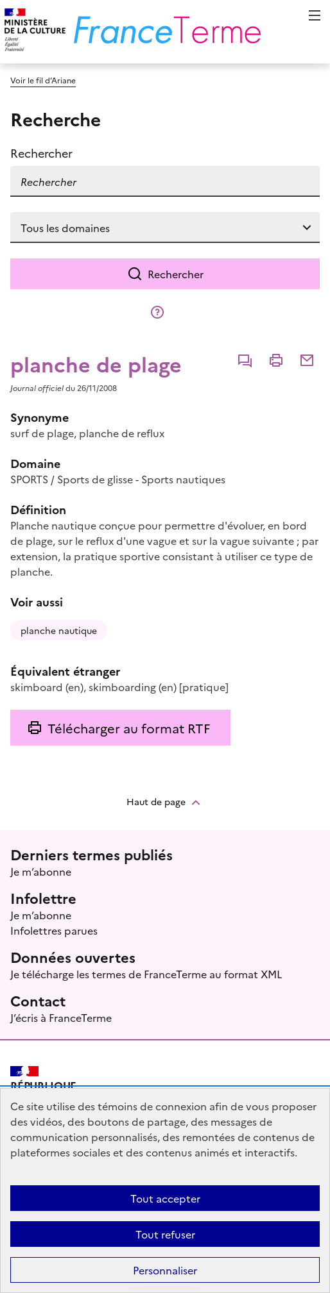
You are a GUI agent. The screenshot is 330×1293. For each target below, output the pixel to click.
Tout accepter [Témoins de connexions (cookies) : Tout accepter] (165, 1198)
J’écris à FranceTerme (61, 1017)
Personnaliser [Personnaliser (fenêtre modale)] (165, 1270)
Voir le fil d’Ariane (43, 79)
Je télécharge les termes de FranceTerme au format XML (146, 974)
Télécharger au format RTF (129, 728)
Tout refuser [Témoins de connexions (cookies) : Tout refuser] (165, 1234)
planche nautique (59, 630)
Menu (314, 15)
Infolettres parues (54, 930)
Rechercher (176, 274)
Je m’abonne (40, 871)
